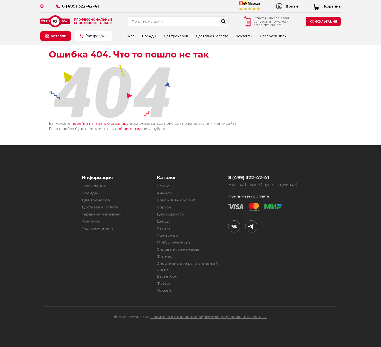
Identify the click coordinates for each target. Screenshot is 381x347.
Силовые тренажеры (178, 249)
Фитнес (164, 256)
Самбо (163, 185)
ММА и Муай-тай (173, 242)
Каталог (55, 36)
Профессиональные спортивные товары (93, 21)
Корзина (327, 6)
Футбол (164, 283)
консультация (323, 21)
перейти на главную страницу (100, 123)
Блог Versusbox (273, 36)
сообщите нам (127, 128)
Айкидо (164, 192)
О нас (129, 36)
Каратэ (163, 228)
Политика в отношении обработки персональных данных (208, 316)
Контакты (244, 36)
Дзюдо (163, 221)
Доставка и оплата (212, 36)
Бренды (149, 36)
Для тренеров (176, 36)
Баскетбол (167, 276)
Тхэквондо (167, 235)
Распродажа (93, 36)
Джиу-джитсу (170, 214)
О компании (94, 185)
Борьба (164, 207)
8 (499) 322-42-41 (80, 6)
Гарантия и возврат (101, 214)
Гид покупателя (97, 228)
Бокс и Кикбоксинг (176, 200)
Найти (223, 21)
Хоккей (164, 290)
